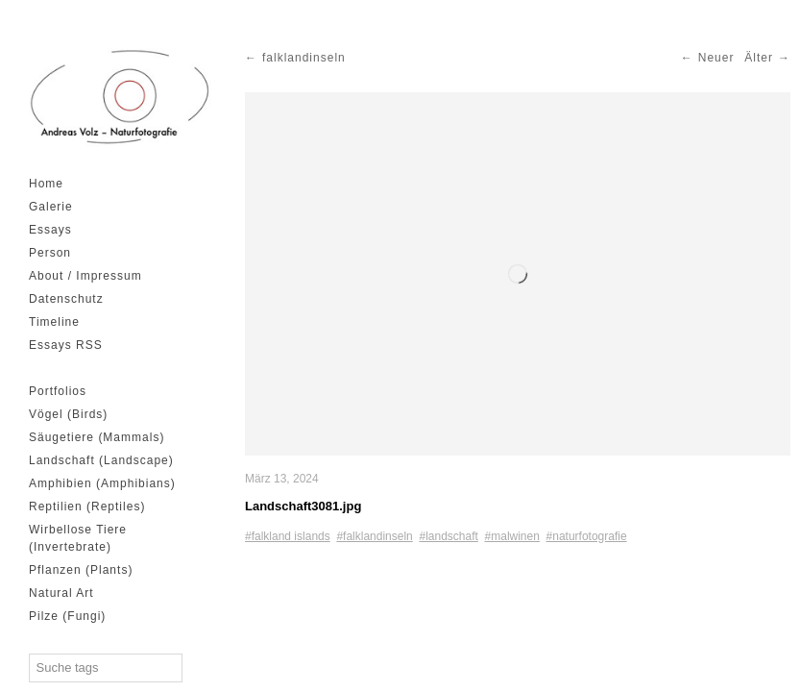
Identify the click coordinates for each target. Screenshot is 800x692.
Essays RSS (66, 345)
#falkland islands (287, 536)
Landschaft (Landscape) (101, 460)
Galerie (51, 206)
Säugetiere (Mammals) (96, 437)
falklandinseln (304, 57)
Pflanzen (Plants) (81, 570)
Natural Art (61, 593)
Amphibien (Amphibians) (102, 483)
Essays (50, 229)
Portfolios (57, 391)
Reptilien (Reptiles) (87, 506)
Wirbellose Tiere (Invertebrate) (78, 538)
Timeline (54, 322)
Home (46, 183)
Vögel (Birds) (68, 414)
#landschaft (448, 536)
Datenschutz (66, 299)
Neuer (716, 57)
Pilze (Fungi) (67, 616)
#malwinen (512, 536)
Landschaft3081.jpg (303, 506)
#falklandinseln (374, 536)
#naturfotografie (586, 536)
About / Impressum (85, 276)
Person (50, 253)
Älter (758, 57)
